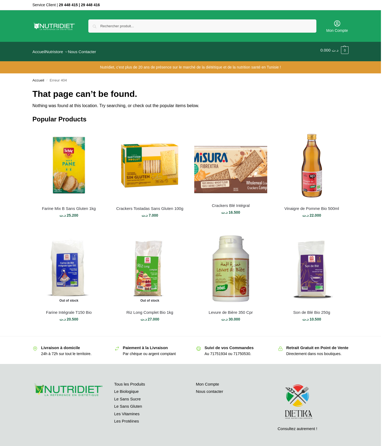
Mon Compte (337, 26)
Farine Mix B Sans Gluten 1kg (69, 205)
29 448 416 (90, 5)
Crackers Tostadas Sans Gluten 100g (149, 205)
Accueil (38, 77)
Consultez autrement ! (297, 425)
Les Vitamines (127, 410)
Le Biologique (126, 388)
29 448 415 (68, 5)
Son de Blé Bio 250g (311, 309)
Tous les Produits (129, 381)
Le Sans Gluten (128, 403)
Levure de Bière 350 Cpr (231, 309)
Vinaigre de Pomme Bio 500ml (311, 205)
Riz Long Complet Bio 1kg (149, 309)
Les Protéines (126, 418)
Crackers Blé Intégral (231, 202)
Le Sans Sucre (127, 395)
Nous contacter (209, 388)
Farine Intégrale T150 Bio (69, 309)
